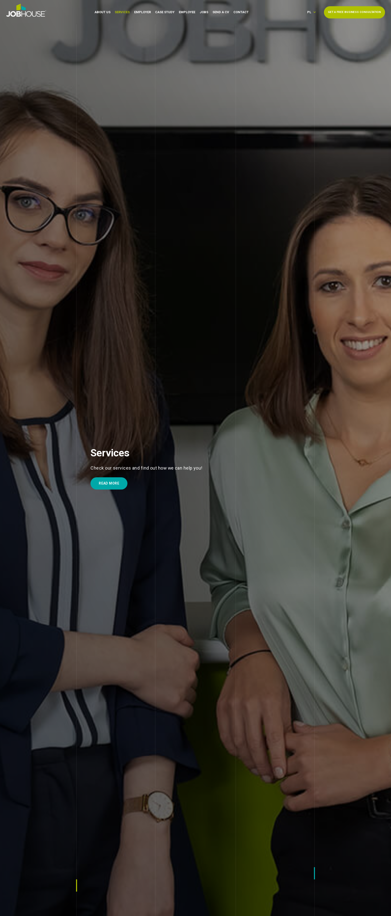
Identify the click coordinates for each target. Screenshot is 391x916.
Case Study (165, 12)
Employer (142, 12)
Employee (187, 12)
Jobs (204, 12)
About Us (102, 12)
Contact (241, 12)
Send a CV (220, 12)
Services (122, 12)
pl (309, 12)
